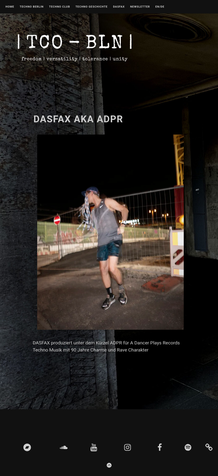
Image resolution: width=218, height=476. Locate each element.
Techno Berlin (32, 6)
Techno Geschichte (91, 6)
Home (9, 6)
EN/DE (159, 6)
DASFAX (119, 6)
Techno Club (59, 6)
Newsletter (140, 6)
